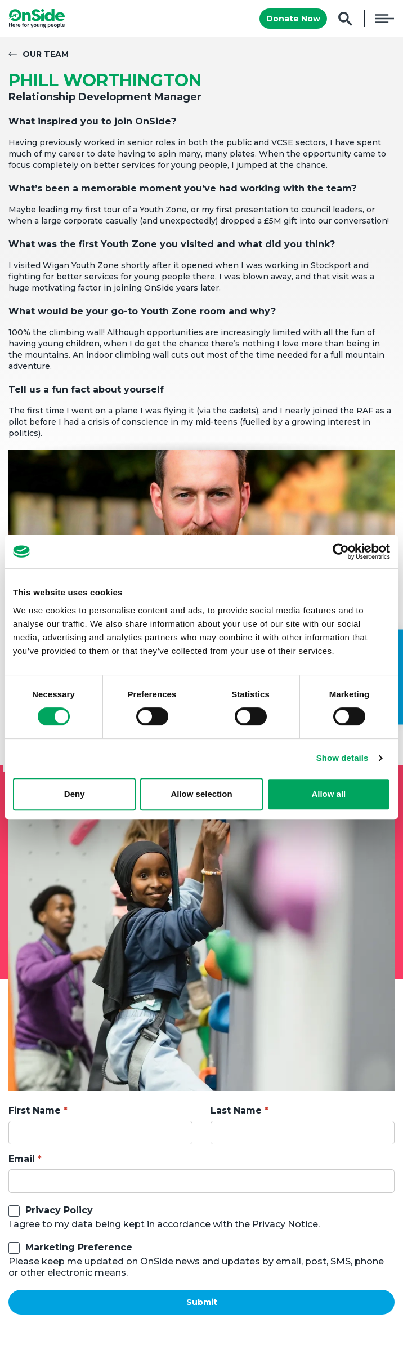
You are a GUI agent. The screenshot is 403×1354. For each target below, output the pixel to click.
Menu (385, 18)
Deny (74, 794)
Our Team (46, 54)
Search (345, 19)
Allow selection (201, 794)
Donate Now (293, 19)
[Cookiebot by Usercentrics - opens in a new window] (341, 551)
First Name (34, 1110)
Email (21, 1158)
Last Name (236, 1110)
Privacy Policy (59, 1210)
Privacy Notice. (286, 1224)
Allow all (328, 794)
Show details (342, 758)
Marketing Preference (78, 1247)
